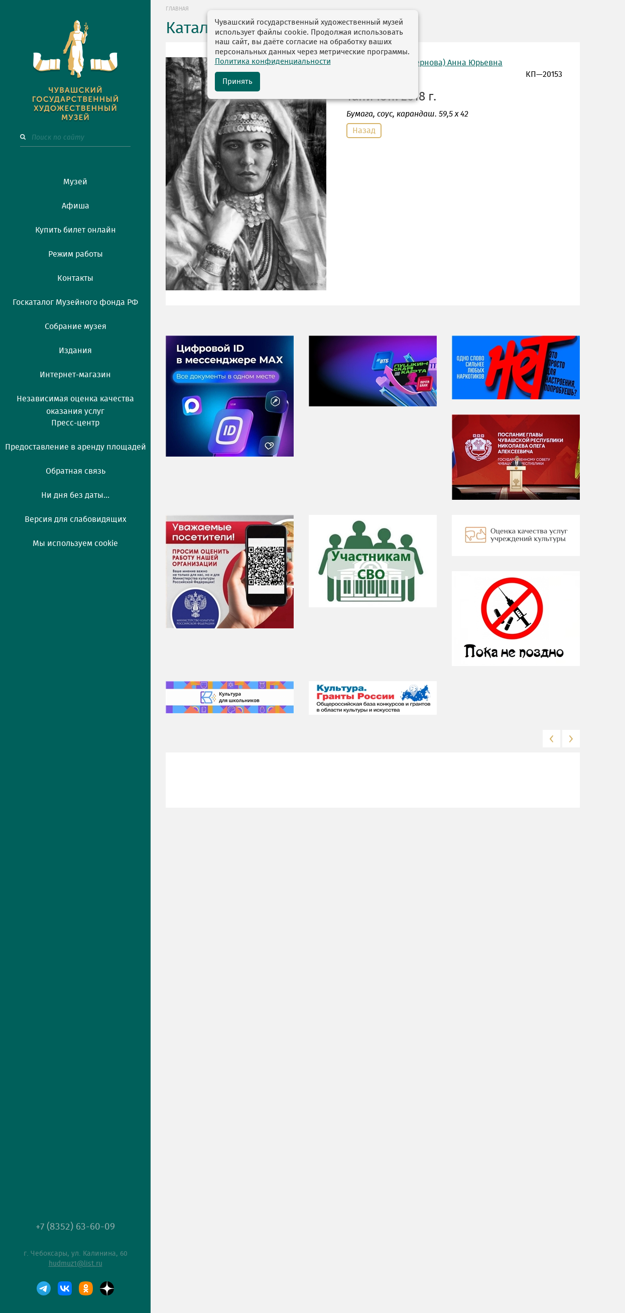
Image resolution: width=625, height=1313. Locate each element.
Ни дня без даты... (75, 495)
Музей (75, 182)
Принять (237, 81)
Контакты (75, 278)
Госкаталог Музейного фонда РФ (75, 302)
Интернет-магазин (75, 375)
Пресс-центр (75, 423)
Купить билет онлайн (75, 230)
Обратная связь (75, 471)
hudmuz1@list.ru (75, 1263)
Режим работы (75, 254)
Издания (75, 351)
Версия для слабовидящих (76, 519)
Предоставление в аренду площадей (75, 447)
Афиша (75, 206)
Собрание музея (75, 326)
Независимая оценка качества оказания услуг (75, 403)
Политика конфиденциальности (273, 61)
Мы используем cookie (75, 543)
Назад (364, 131)
